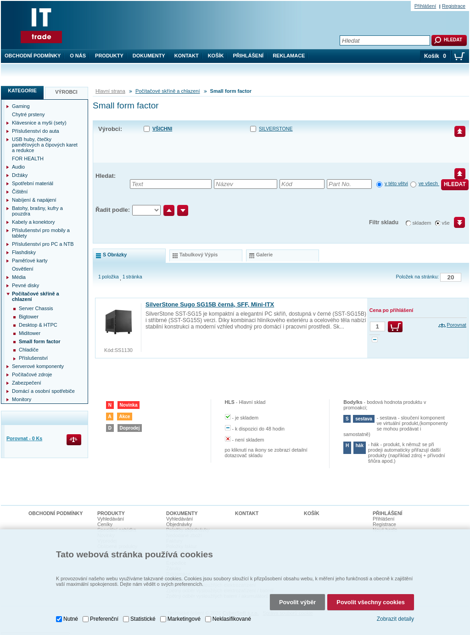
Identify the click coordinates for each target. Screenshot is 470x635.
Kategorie (22, 90)
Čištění (20, 191)
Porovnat (456, 325)
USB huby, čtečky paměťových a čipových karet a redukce (45, 144)
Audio (18, 167)
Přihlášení (248, 55)
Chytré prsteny (28, 114)
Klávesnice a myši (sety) (39, 122)
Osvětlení (22, 269)
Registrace (453, 6)
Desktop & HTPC (38, 325)
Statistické (143, 619)
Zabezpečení (26, 383)
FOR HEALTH (28, 158)
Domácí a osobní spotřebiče (43, 391)
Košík (216, 55)
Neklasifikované (232, 619)
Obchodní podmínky (33, 55)
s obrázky (115, 254)
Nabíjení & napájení (34, 200)
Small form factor (39, 341)
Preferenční (104, 619)
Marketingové (184, 619)
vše (446, 223)
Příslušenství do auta (35, 131)
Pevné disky (25, 285)
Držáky (20, 175)
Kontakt (186, 55)
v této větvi (396, 183)
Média (19, 277)
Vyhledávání (110, 519)
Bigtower (29, 316)
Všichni (162, 128)
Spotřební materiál (32, 183)
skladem (422, 223)
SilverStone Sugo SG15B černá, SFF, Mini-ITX (209, 304)
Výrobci (66, 92)
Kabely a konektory (33, 222)
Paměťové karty (30, 260)
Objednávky (179, 524)
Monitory (21, 399)
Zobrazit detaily (395, 619)
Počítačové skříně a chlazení (167, 91)
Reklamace (289, 55)
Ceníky (104, 524)
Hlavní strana (110, 91)
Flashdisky (24, 252)
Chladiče (29, 349)
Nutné (70, 619)
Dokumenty (149, 55)
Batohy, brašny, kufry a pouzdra (37, 210)
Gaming (21, 106)
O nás (78, 55)
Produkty (109, 55)
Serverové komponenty (38, 366)
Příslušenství (33, 358)
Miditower (29, 333)
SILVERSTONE (276, 128)
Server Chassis (36, 308)
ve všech (429, 183)
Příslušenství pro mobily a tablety (41, 232)
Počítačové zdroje (32, 374)
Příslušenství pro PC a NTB (43, 244)
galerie (264, 254)
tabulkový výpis (198, 254)
